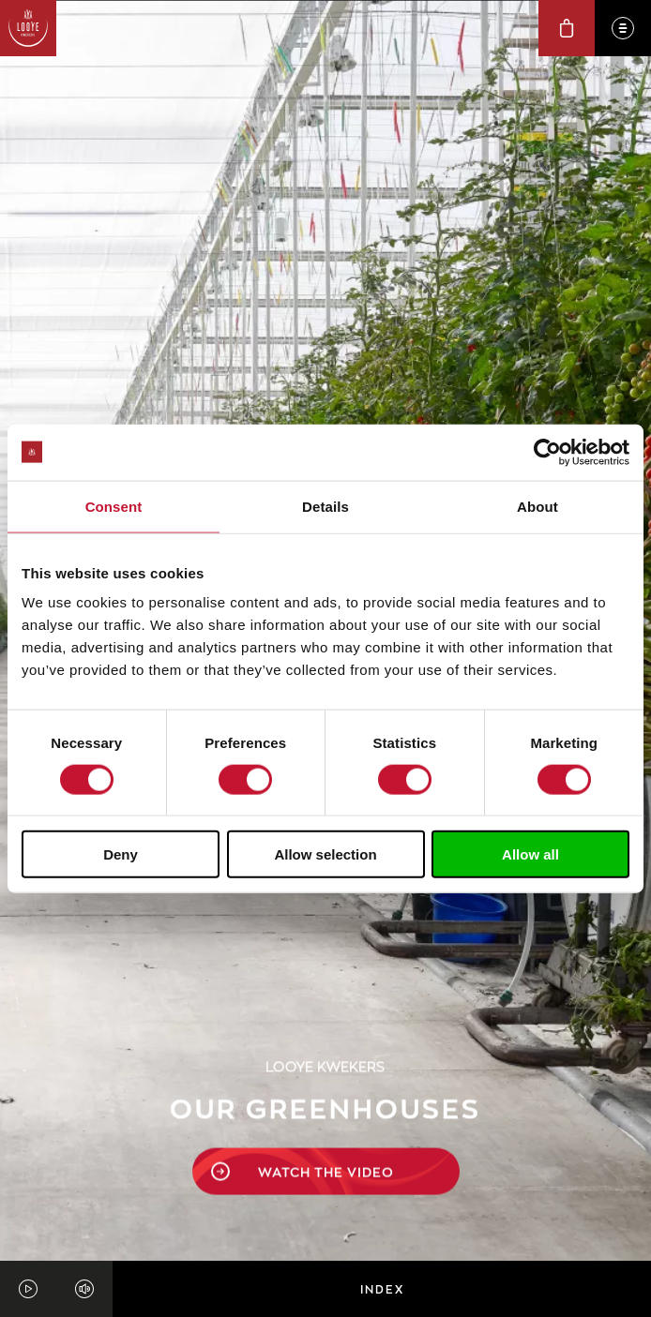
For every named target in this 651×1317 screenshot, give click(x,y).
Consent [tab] (114, 506)
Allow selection (325, 854)
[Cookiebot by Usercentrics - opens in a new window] (547, 452)
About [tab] (537, 506)
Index (382, 1288)
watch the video (302, 1079)
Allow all (530, 854)
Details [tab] (325, 506)
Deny (120, 854)
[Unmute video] (84, 1289)
